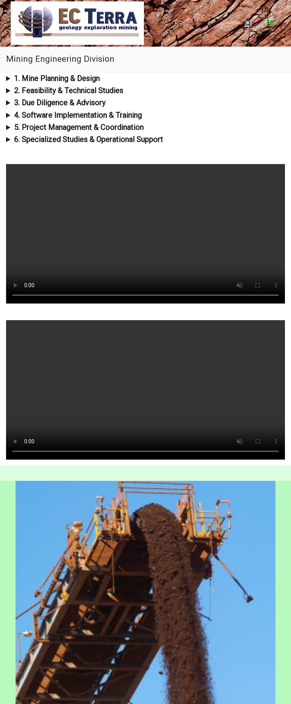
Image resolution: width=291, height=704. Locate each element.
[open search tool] (248, 23)
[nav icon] (270, 23)
